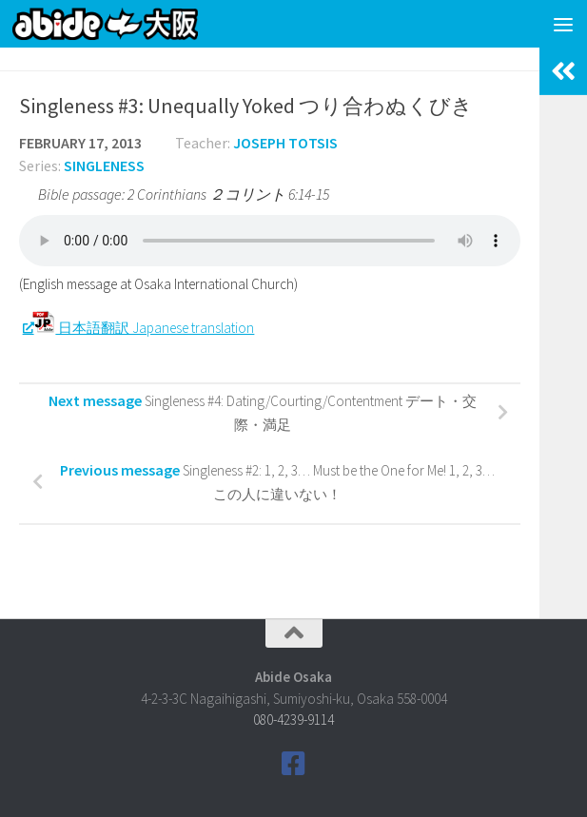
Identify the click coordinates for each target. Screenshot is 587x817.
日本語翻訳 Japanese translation (143, 328)
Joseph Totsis (285, 142)
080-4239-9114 (293, 719)
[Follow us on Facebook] (294, 763)
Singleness (104, 165)
